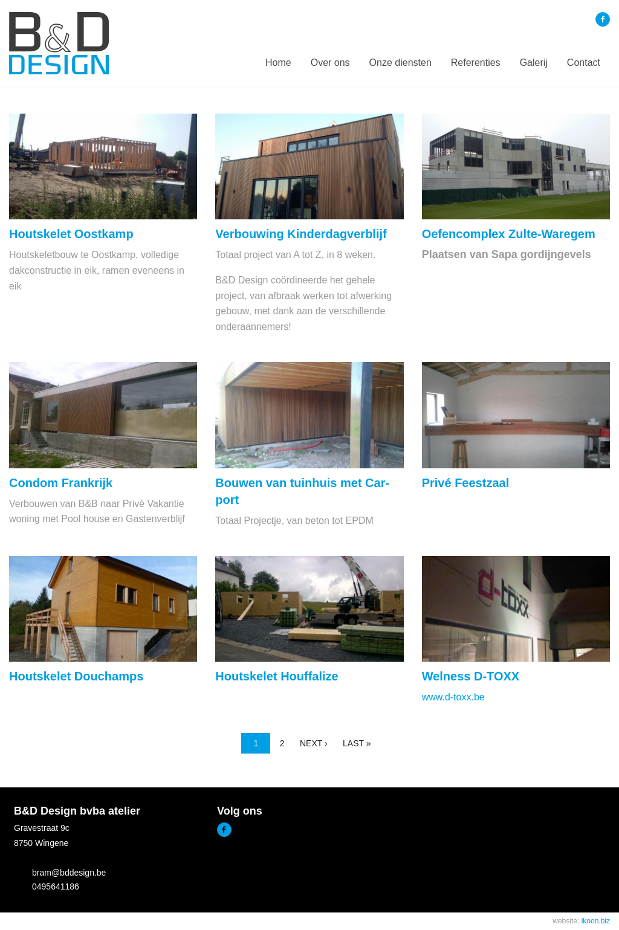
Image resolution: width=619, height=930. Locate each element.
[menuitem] (278, 62)
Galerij (534, 62)
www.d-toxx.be (453, 697)
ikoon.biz (596, 921)
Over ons (330, 62)
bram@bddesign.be (69, 872)
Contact (583, 62)
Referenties (476, 62)
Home (278, 62)
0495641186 (55, 886)
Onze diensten (400, 62)
